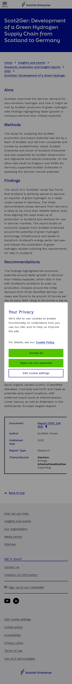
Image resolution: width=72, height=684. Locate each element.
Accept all (36, 353)
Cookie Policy (45, 342)
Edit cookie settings (36, 373)
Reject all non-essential (36, 363)
